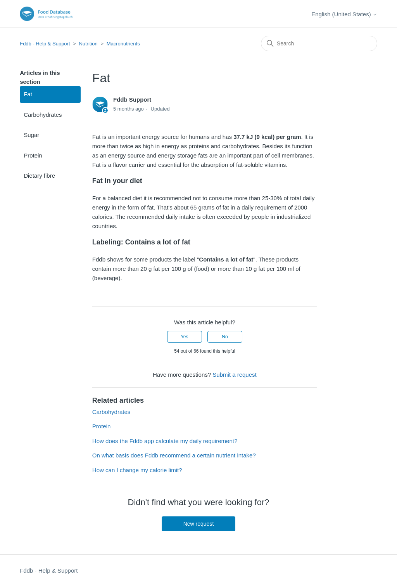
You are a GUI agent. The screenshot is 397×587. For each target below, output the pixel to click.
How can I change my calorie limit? (137, 470)
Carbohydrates (43, 114)
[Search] (319, 43)
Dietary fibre (39, 175)
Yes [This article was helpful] (184, 336)
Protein (33, 155)
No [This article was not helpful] (225, 336)
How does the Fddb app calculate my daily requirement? (164, 441)
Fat (28, 94)
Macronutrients (123, 44)
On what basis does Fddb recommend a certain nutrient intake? (174, 455)
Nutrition (88, 44)
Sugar (31, 135)
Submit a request (234, 374)
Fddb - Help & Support (45, 44)
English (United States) (344, 14)
